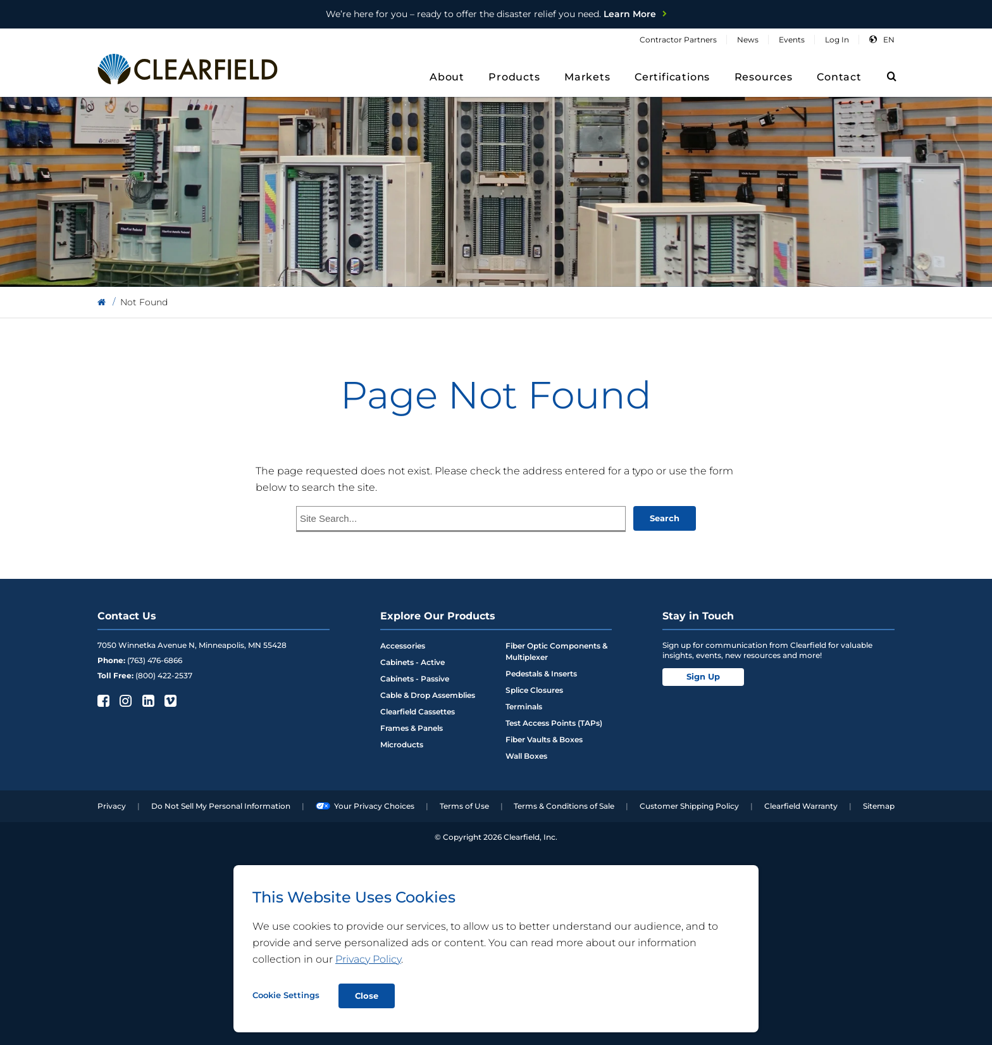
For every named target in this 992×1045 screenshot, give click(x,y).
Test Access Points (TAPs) (553, 723)
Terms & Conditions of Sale (564, 806)
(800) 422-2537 (163, 675)
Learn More (491, 14)
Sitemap (879, 806)
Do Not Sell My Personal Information (220, 806)
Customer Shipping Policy (689, 806)
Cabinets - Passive (414, 678)
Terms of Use (464, 806)
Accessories (402, 645)
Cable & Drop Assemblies (427, 695)
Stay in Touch (698, 616)
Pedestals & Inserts (541, 673)
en (889, 39)
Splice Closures (534, 690)
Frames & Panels (411, 728)
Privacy (111, 806)
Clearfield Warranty (801, 806)
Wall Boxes (526, 756)
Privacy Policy (368, 959)
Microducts (401, 744)
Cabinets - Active (412, 662)
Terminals (523, 706)
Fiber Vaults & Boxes (544, 739)
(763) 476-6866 (154, 660)
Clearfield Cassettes (417, 711)
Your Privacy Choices (365, 806)
